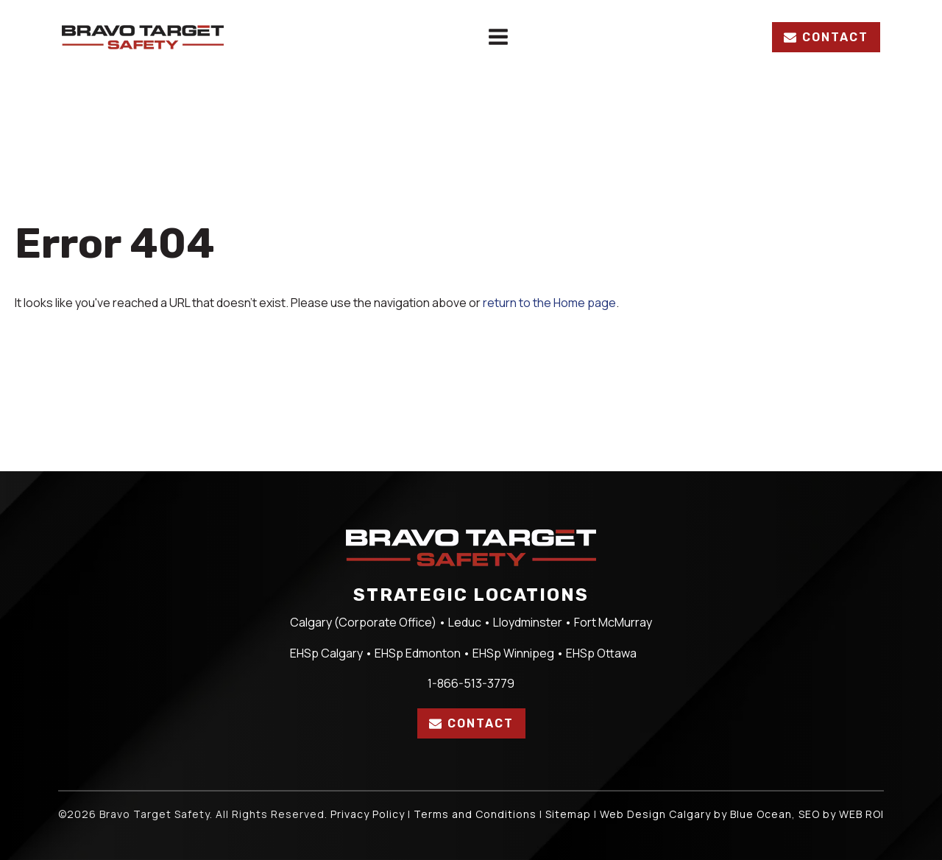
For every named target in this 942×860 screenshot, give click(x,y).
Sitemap (568, 814)
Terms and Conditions (475, 814)
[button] (826, 37)
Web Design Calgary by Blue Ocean (696, 814)
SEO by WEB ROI (841, 814)
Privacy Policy (367, 814)
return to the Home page (549, 303)
